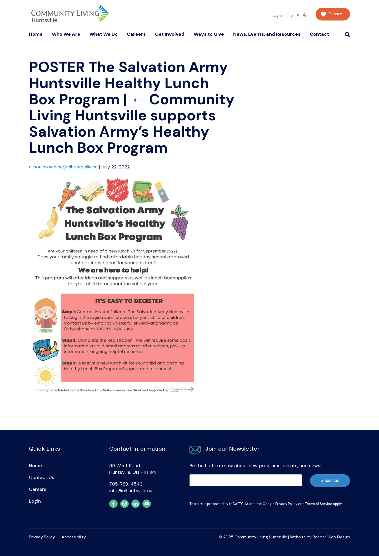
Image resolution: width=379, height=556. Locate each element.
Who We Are (66, 34)
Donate (335, 14)
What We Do (103, 34)
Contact (319, 34)
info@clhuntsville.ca (130, 490)
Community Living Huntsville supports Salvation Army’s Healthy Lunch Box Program (132, 123)
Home (36, 34)
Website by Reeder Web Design (320, 537)
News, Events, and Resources (267, 34)
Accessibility (74, 537)
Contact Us (41, 477)
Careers (136, 34)
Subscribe (330, 480)
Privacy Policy (286, 504)
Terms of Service (318, 504)
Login (277, 15)
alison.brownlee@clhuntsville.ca (63, 167)
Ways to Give (209, 34)
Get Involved (169, 34)
